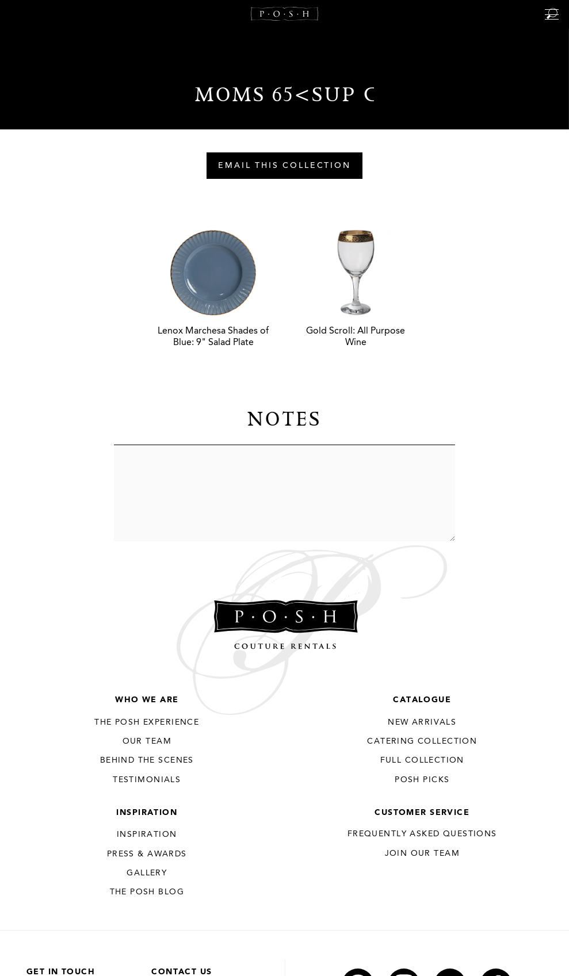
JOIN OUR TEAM (422, 853)
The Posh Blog (147, 892)
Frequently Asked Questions (422, 834)
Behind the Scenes (147, 760)
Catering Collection (422, 741)
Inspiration (146, 813)
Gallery (147, 873)
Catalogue (422, 700)
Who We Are (146, 700)
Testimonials (147, 780)
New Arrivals (422, 722)
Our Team (147, 741)
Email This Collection (284, 166)
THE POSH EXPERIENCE (146, 722)
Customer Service (422, 813)
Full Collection (422, 760)
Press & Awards (147, 854)
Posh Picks (422, 780)
